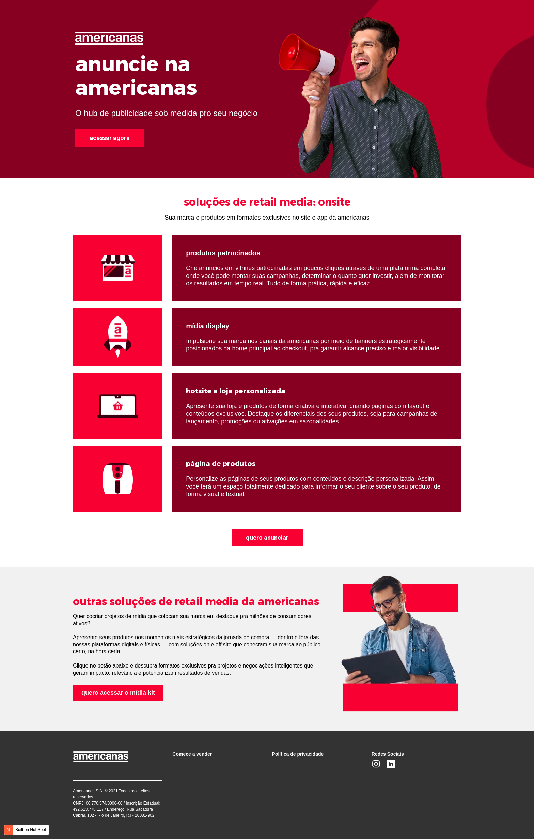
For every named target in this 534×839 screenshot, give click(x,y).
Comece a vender (192, 754)
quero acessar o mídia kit (118, 692)
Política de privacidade (298, 754)
